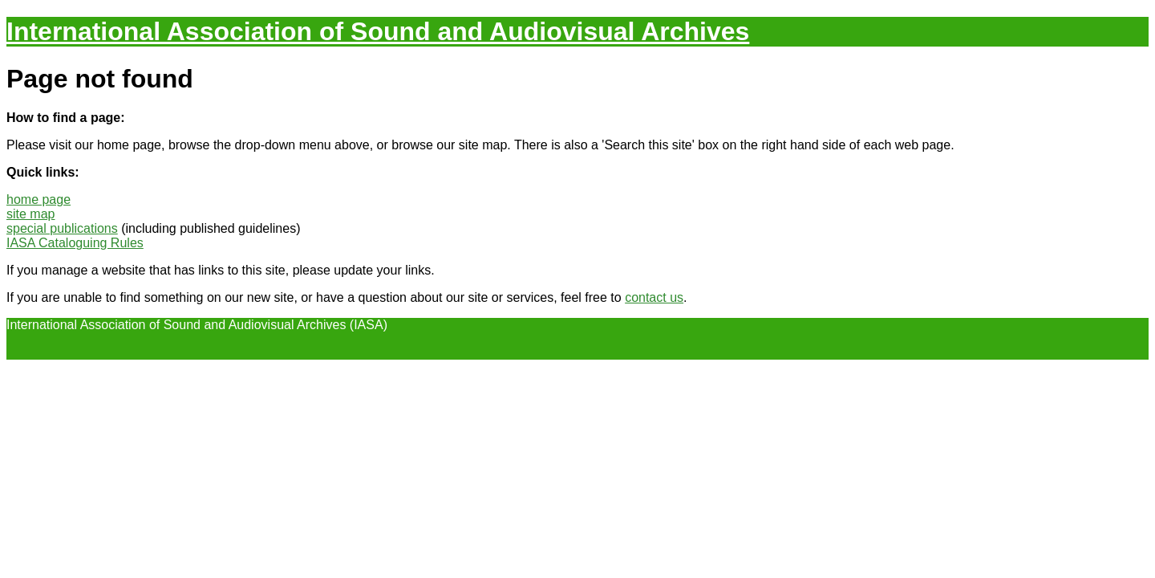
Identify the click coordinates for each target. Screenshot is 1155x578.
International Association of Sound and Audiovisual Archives (377, 31)
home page (38, 199)
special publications (62, 228)
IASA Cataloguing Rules (75, 243)
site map (30, 214)
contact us (654, 297)
